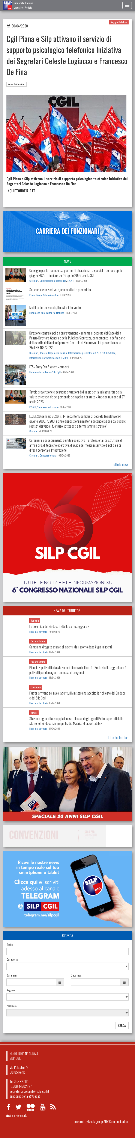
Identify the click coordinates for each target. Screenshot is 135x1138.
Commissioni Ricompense (53, 280)
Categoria (12, 959)
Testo (9, 944)
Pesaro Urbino (38, 641)
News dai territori (16, 84)
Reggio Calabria (119, 22)
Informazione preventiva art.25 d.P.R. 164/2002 (91, 353)
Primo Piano (35, 295)
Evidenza (50, 313)
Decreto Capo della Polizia (53, 353)
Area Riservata (16, 1115)
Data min (11, 975)
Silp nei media (50, 295)
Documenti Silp (37, 313)
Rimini (34, 712)
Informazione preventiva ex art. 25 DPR (48, 358)
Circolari (33, 280)
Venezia (35, 620)
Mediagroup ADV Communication (108, 1121)
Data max (76, 975)
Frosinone (36, 687)
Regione (10, 990)
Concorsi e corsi (48, 455)
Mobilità (60, 313)
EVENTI (71, 280)
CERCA (122, 1025)
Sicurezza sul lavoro (47, 407)
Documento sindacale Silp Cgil (45, 372)
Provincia (11, 1006)
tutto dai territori (118, 737)
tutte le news (120, 464)
